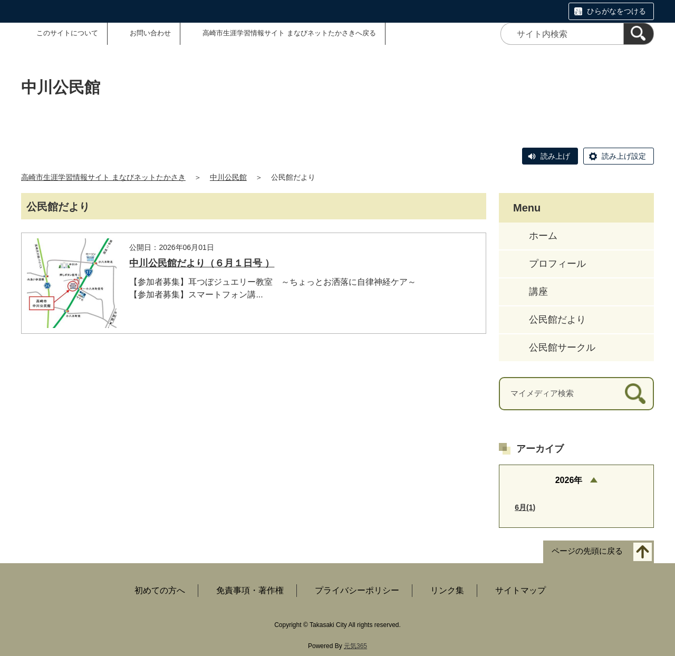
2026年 (569, 480)
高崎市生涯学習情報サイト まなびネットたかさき (103, 177)
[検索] (638, 34)
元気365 (355, 646)
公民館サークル (562, 347)
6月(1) (525, 507)
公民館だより (557, 319)
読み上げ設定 (624, 156)
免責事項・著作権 (250, 590)
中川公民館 (228, 177)
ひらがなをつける (616, 11)
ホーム (543, 235)
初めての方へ (159, 590)
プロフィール (557, 263)
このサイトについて (67, 33)
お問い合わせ (150, 33)
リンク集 (447, 590)
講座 (538, 291)
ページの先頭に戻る (587, 551)
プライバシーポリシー (357, 590)
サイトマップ (520, 590)
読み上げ (555, 156)
